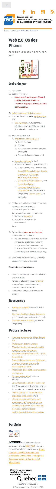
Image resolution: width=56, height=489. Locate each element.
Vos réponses (21, 123)
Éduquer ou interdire (21, 376)
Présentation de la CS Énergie (25, 344)
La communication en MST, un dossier (28, 383)
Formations (15, 30)
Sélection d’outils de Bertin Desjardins (28, 314)
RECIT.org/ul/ (23, 177)
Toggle (6, 5)
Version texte (34, 194)
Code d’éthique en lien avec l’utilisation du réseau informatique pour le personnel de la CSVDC (29, 363)
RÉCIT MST (30, 446)
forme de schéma (25, 184)
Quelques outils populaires (30, 181)
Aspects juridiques (23, 161)
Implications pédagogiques (27, 139)
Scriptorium (34, 174)
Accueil (6, 30)
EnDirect (36, 171)
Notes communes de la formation (26, 113)
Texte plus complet (20, 307)
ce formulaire (40, 116)
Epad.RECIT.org (24, 171)
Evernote (34, 177)
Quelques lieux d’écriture (23, 320)
